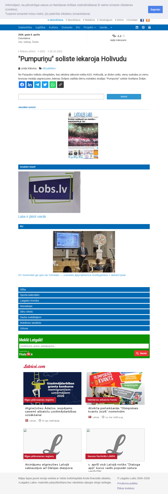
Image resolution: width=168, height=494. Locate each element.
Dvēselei (67, 27)
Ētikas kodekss (125, 488)
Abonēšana (73, 19)
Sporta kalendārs (29, 295)
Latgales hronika (29, 300)
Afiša (23, 289)
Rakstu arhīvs (28, 51)
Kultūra (53, 27)
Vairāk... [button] (105, 27)
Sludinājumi (105, 19)
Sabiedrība (25, 27)
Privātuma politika (127, 483)
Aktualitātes (49, 68)
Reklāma (89, 19)
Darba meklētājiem (30, 317)
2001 (42, 51)
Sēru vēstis (26, 311)
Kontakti (132, 19)
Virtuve (24, 328)
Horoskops (26, 306)
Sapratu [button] (155, 9)
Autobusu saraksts (30, 322)
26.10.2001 (55, 51)
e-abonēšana (55, 19)
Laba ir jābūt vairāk (32, 216)
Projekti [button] (90, 27)
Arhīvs (119, 19)
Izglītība (40, 27)
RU (78, 27)
